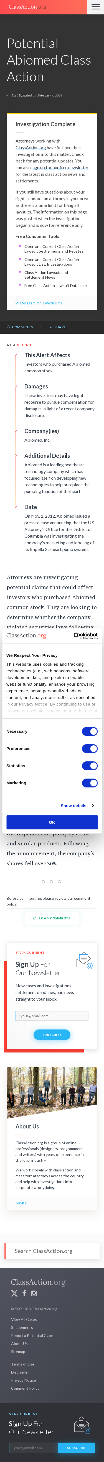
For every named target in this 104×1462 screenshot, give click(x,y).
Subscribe (52, 1035)
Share (57, 327)
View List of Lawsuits (39, 303)
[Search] (52, 1251)
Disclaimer (20, 1372)
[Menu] (95, 7)
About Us (19, 1343)
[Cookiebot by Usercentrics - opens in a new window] (74, 636)
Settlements (22, 1327)
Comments (20, 327)
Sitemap (18, 1351)
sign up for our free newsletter (60, 167)
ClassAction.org (31, 147)
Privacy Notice (23, 1380)
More (21, 1203)
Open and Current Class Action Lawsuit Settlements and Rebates (53, 249)
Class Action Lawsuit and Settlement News (46, 275)
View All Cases (24, 1319)
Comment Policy (25, 1388)
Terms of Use (22, 1364)
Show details (74, 805)
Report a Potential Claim (32, 1335)
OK (52, 822)
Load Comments (52, 918)
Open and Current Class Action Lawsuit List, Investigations (51, 262)
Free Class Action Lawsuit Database (55, 285)
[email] (52, 1016)
